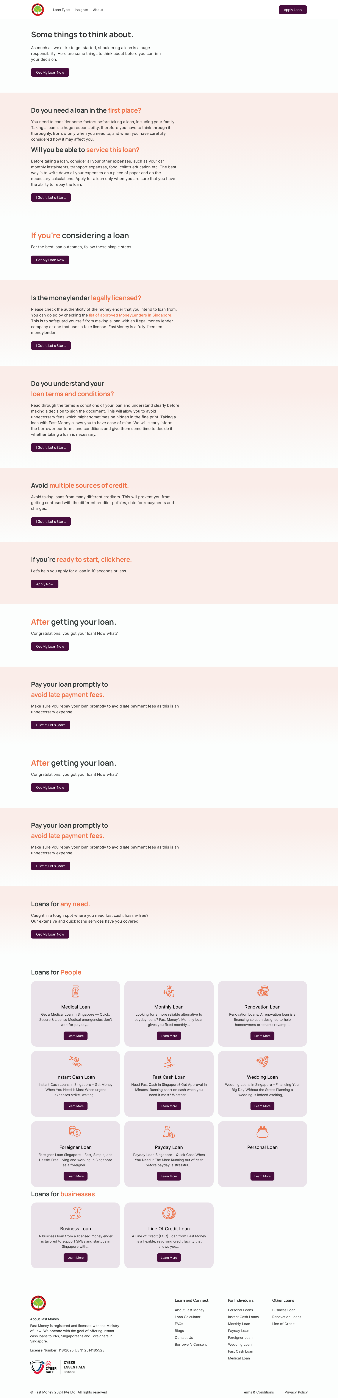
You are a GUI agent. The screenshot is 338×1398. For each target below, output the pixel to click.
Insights (81, 9)
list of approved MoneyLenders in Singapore (130, 315)
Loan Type (61, 9)
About (98, 9)
